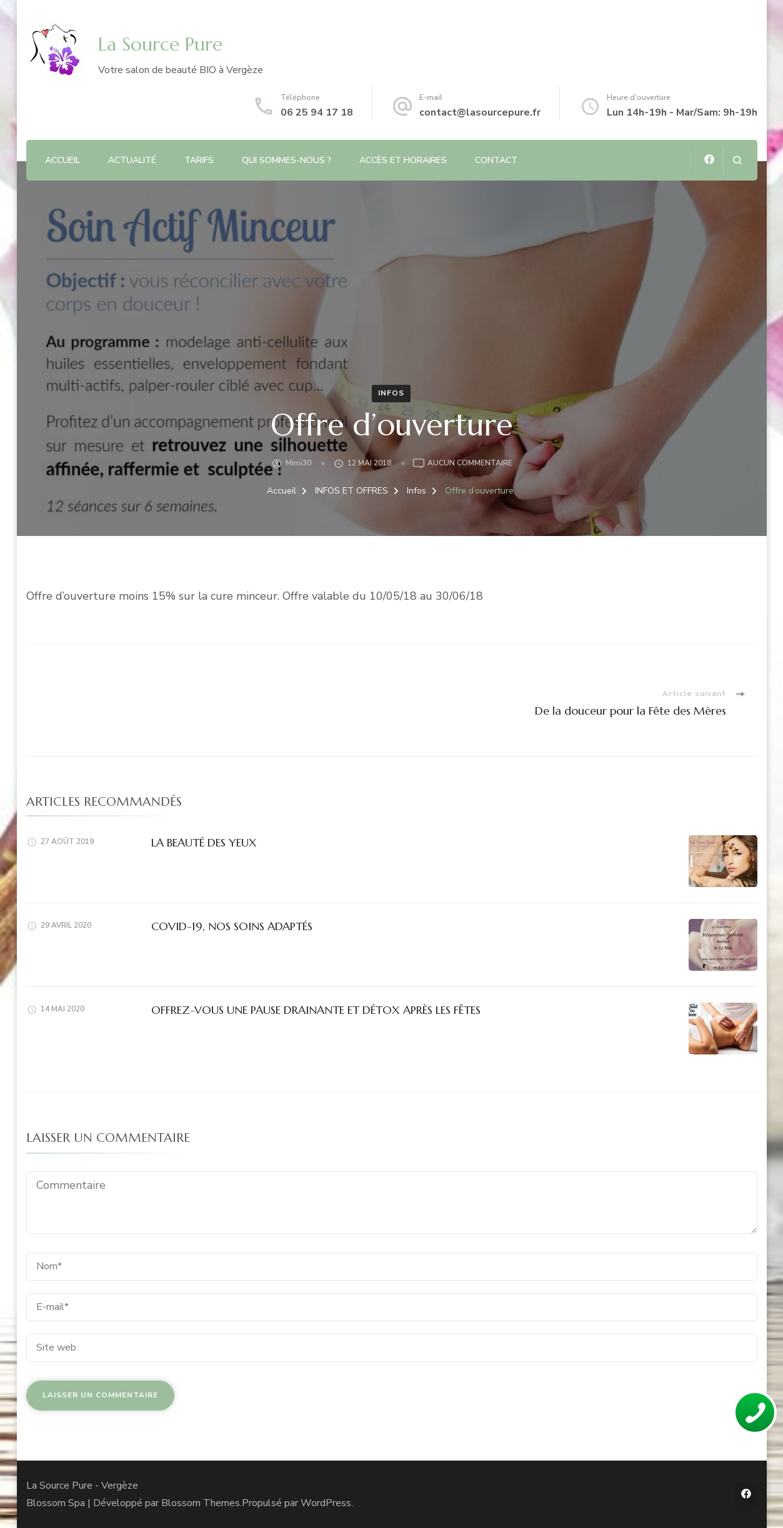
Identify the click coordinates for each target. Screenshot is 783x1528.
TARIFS (199, 160)
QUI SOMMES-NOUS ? (286, 160)
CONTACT (496, 160)
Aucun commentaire (469, 463)
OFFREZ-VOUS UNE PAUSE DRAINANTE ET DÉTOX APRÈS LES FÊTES (316, 1010)
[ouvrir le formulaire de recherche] (737, 160)
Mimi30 (298, 463)
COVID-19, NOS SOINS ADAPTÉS (231, 926)
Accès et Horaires (403, 160)
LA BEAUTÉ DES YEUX (204, 842)
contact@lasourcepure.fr (480, 112)
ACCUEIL (62, 160)
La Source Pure (160, 44)
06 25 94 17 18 (317, 112)
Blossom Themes (200, 1503)
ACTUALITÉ (132, 160)
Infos (391, 393)
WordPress (326, 1503)
